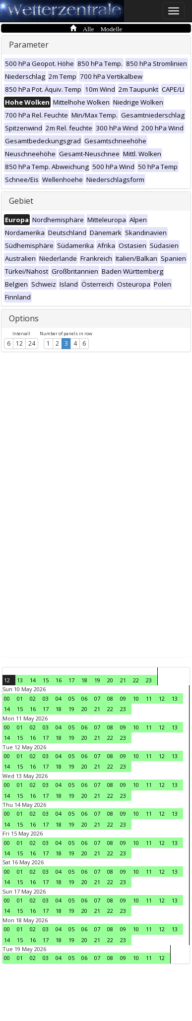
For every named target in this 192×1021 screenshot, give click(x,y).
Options (24, 318)
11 (149, 698)
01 (20, 698)
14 (33, 680)
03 (46, 698)
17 (71, 680)
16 (59, 680)
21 (123, 680)
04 (59, 698)
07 (97, 698)
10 (136, 698)
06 (84, 698)
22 (136, 680)
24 (31, 343)
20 (110, 680)
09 (123, 698)
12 (19, 343)
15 (46, 680)
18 (84, 680)
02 (33, 698)
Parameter (29, 44)
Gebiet (21, 200)
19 (97, 680)
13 (20, 680)
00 (7, 698)
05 (71, 698)
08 (110, 698)
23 (149, 680)
